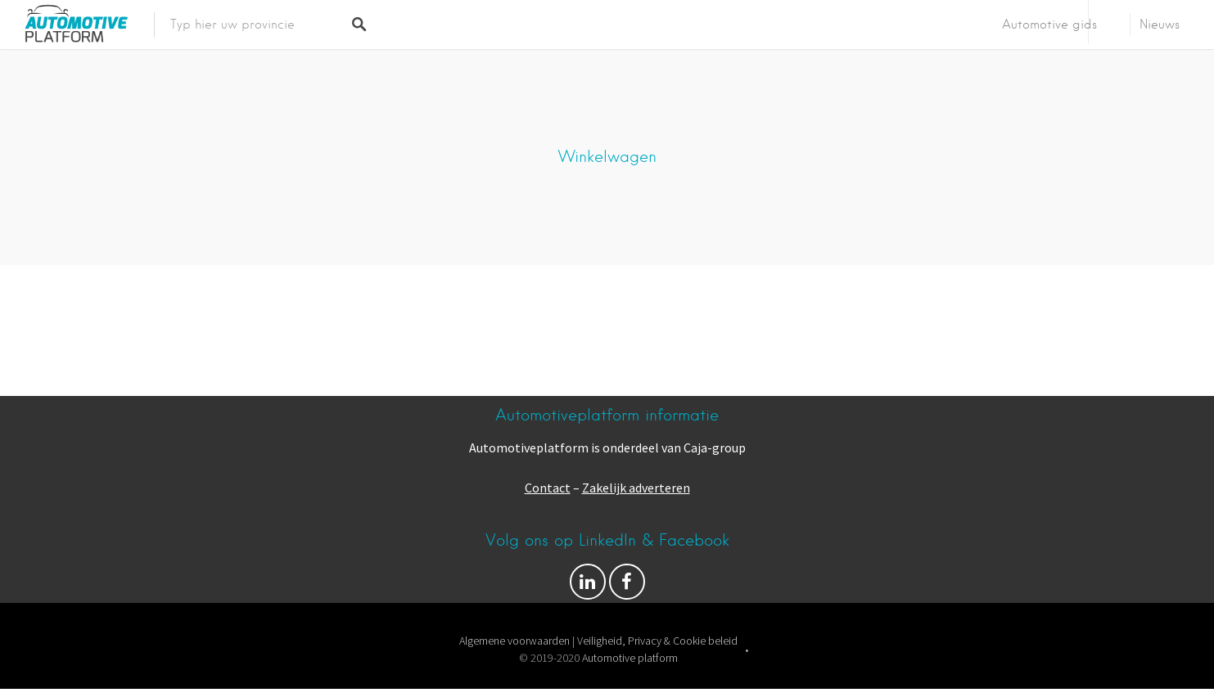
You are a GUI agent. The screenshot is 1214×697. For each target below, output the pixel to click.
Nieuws (1160, 24)
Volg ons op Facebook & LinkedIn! (587, 585)
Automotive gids (1049, 24)
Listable (659, 675)
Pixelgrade (717, 675)
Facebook (627, 585)
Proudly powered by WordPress (544, 675)
